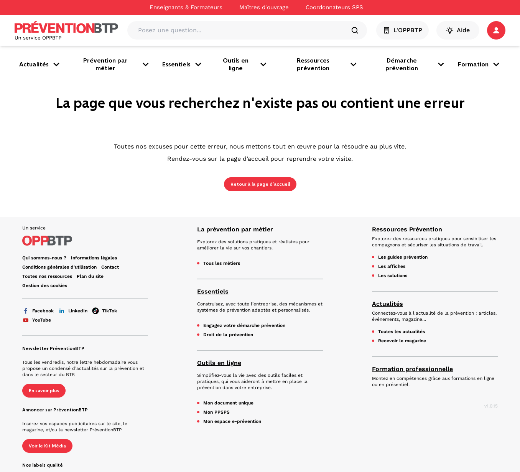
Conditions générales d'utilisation (59, 267)
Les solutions (392, 275)
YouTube (36, 320)
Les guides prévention (403, 257)
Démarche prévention (415, 64)
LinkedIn (72, 310)
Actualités (40, 64)
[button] (496, 30)
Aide (458, 30)
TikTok (104, 310)
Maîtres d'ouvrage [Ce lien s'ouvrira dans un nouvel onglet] (264, 7)
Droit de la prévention (228, 334)
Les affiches (391, 266)
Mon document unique (228, 403)
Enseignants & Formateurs (186, 7)
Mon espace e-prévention (232, 421)
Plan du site (90, 276)
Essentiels (182, 64)
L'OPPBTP (402, 30)
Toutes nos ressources (47, 276)
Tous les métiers (221, 263)
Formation (479, 64)
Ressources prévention (327, 64)
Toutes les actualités (401, 331)
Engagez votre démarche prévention (244, 325)
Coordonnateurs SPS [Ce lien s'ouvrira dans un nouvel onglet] (334, 7)
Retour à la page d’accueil (260, 184)
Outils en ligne (245, 64)
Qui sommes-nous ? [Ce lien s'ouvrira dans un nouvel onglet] (44, 258)
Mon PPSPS (216, 412)
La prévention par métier (235, 229)
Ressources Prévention (407, 229)
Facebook (38, 310)
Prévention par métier (116, 64)
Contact (110, 267)
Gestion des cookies (44, 285)
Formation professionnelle (412, 369)
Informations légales (94, 258)
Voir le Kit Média (47, 445)
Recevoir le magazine (402, 340)
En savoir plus (44, 390)
